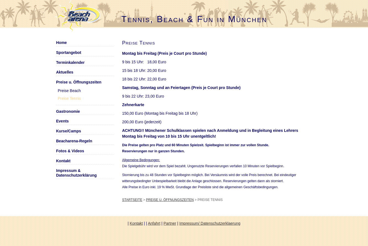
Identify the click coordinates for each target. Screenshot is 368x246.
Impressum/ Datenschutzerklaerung (209, 223)
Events (62, 121)
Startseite (132, 200)
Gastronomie (68, 111)
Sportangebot (68, 52)
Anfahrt (154, 223)
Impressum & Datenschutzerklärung (76, 172)
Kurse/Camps (68, 131)
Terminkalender (70, 62)
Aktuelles (64, 72)
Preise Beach (69, 90)
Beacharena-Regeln (74, 141)
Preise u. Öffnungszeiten (170, 200)
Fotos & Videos (70, 151)
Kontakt (63, 161)
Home (61, 42)
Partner (170, 223)
